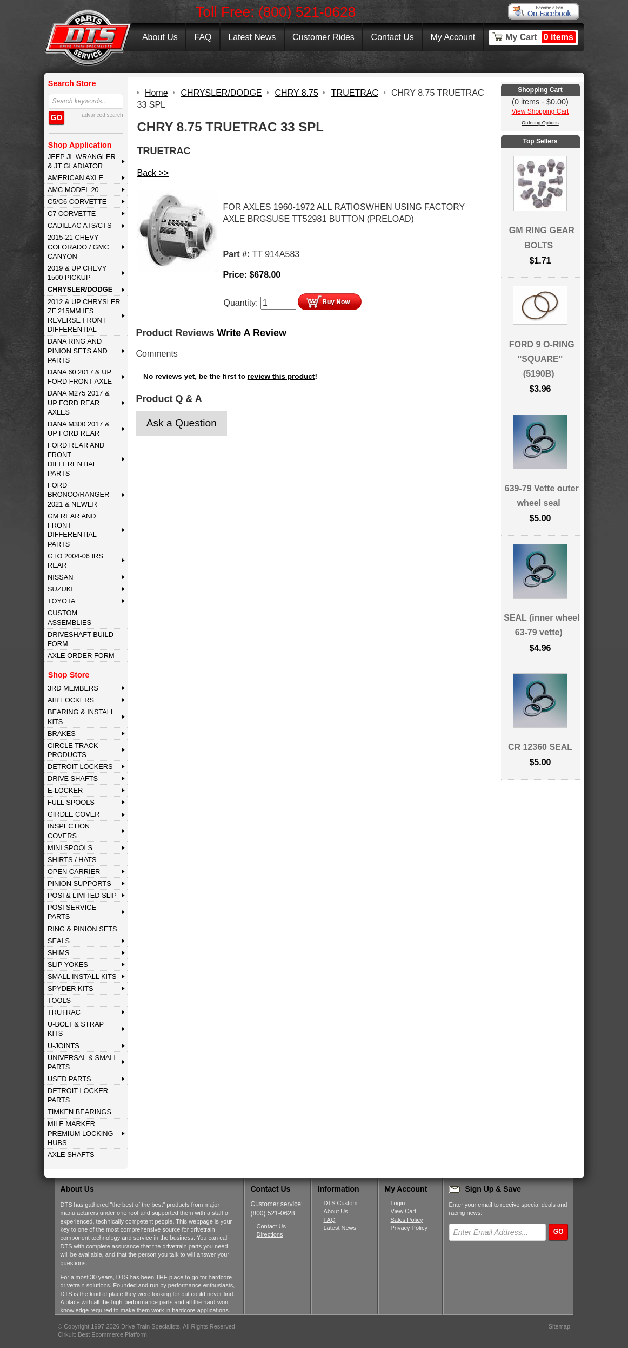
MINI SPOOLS (70, 848)
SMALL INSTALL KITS (82, 976)
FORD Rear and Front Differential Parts (76, 459)
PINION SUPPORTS (79, 883)
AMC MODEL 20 (73, 190)
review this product (281, 376)
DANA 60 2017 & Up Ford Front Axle (80, 376)
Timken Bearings (79, 1112)
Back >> (153, 172)
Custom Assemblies (69, 617)
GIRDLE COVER (74, 814)
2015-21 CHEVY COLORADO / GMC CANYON (78, 246)
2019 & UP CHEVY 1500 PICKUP (77, 272)
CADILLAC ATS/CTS (80, 225)
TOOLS (59, 1000)
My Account (453, 37)
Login (398, 1203)
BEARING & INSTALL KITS (81, 716)
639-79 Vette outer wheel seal (542, 496)
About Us (160, 37)
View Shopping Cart (540, 111)
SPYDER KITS (70, 988)
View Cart (403, 1211)
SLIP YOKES (68, 965)
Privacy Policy (409, 1228)
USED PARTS (69, 1079)
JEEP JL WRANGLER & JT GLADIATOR (82, 161)
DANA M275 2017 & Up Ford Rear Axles (79, 402)
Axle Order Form (81, 656)
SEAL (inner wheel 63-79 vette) (541, 625)
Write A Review (251, 332)
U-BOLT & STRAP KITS (76, 1028)
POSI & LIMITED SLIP (82, 895)
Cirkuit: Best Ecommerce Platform (102, 1334)
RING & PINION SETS (82, 929)
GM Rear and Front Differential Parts (72, 530)
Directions (270, 1234)
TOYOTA (61, 601)
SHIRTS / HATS (72, 860)
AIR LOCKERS (71, 700)
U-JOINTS (63, 1046)
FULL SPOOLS (71, 802)
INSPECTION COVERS (69, 830)
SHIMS (59, 953)
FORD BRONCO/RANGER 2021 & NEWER (78, 494)
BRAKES (62, 733)
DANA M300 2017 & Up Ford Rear (79, 428)
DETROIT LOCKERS (80, 766)
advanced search (102, 115)
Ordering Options (540, 123)
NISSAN (61, 577)
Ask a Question (181, 423)
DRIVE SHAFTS (73, 778)
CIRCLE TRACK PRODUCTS (73, 750)
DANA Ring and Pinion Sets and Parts (78, 350)
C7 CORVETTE (72, 213)
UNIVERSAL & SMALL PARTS (83, 1062)
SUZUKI (60, 589)
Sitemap (559, 1326)
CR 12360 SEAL (540, 747)
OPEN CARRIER (74, 871)
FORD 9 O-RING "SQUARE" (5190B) (541, 359)
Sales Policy (407, 1220)
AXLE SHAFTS (71, 1154)
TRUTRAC (64, 1012)
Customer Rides (323, 37)
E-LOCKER (65, 790)
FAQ (202, 37)
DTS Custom (341, 1203)
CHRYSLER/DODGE (80, 289)
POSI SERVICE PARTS (72, 911)
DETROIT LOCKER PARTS (78, 1095)
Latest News (252, 37)
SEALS (59, 941)
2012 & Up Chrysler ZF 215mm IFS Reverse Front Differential (84, 316)
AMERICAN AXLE (75, 178)
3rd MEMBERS (73, 688)
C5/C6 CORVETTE (77, 202)
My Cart (540, 37)
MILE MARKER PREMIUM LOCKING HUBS (80, 1133)
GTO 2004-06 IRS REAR (75, 560)
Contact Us (392, 37)
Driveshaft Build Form (80, 639)
